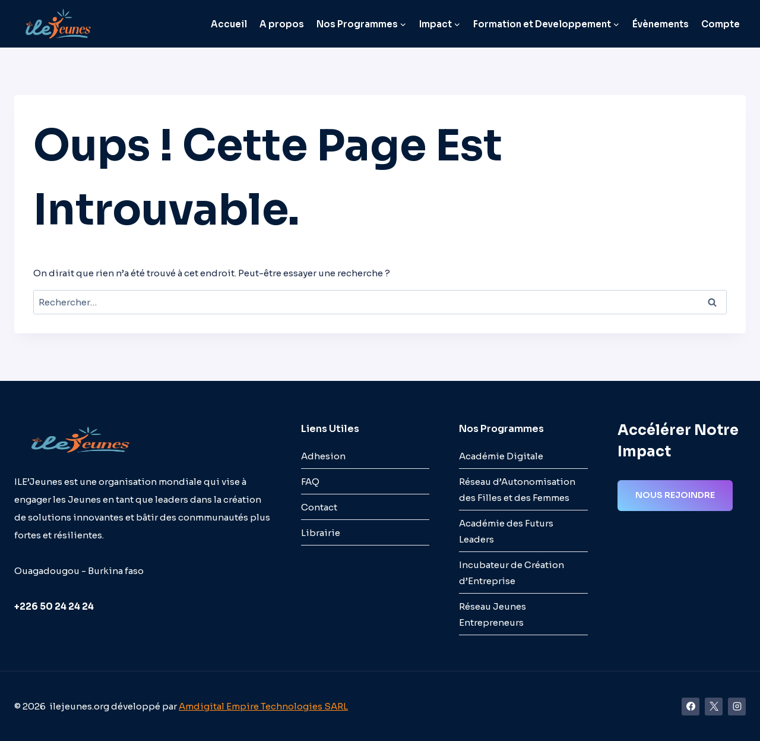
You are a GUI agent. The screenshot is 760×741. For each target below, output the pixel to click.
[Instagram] (737, 706)
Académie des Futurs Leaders (506, 531)
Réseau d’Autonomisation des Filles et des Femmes (517, 489)
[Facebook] (690, 706)
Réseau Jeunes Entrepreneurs (492, 614)
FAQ (310, 481)
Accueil (229, 24)
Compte (720, 24)
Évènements (660, 24)
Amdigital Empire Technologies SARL (263, 706)
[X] (714, 706)
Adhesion (323, 456)
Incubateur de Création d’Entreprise (511, 573)
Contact (319, 507)
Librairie (320, 532)
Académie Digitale (501, 456)
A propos (281, 24)
